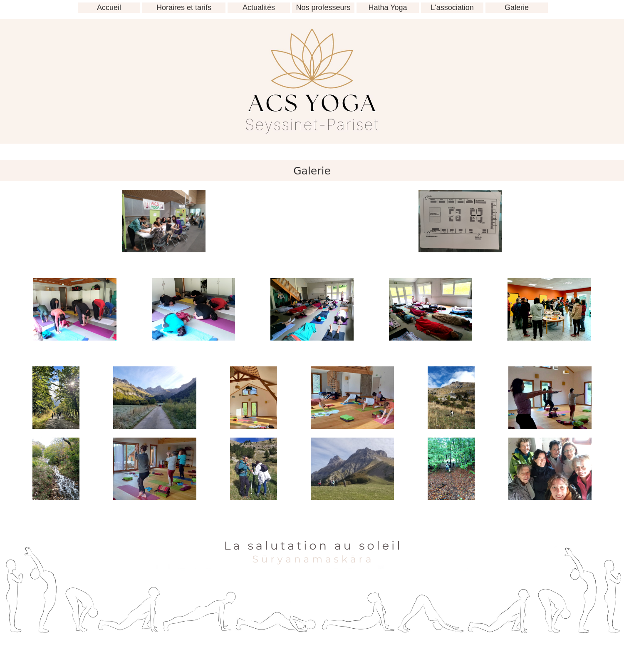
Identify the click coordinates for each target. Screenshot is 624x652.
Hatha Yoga (387, 7)
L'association (452, 7)
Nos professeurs (323, 7)
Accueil (109, 7)
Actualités (259, 7)
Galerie (517, 7)
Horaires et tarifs (183, 7)
